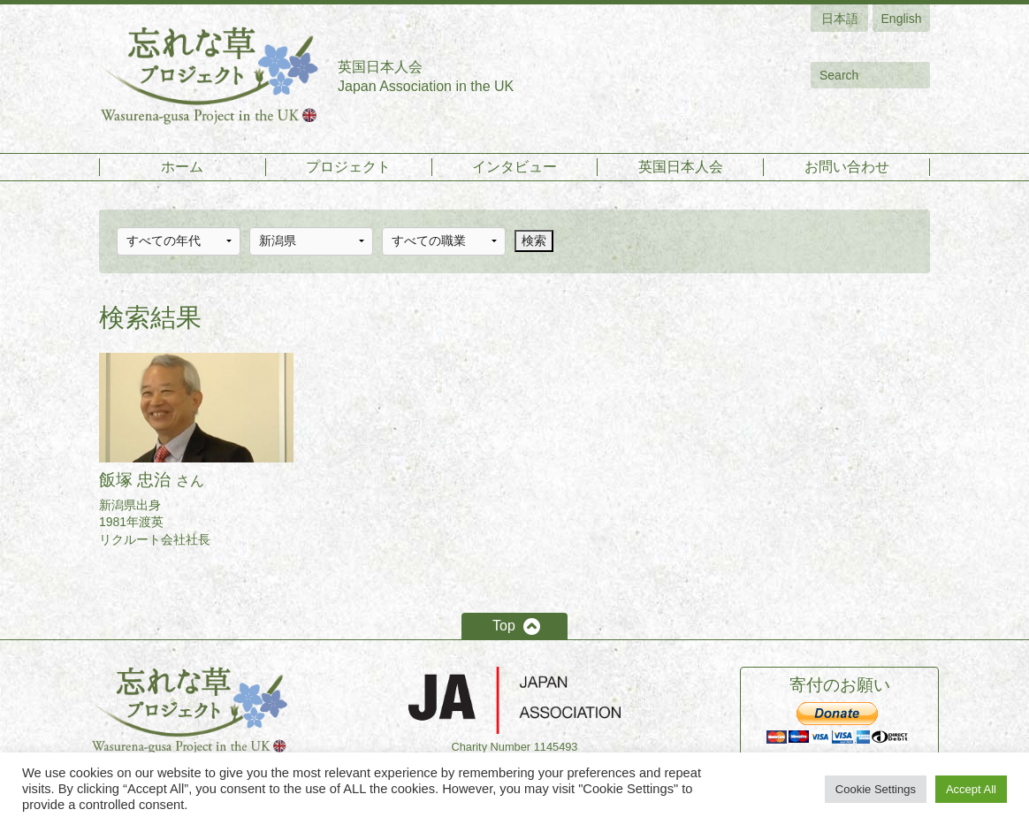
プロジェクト (348, 166)
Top (503, 625)
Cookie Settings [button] (875, 789)
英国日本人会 (680, 166)
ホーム (182, 166)
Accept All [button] (971, 789)
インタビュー (514, 166)
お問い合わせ (846, 166)
